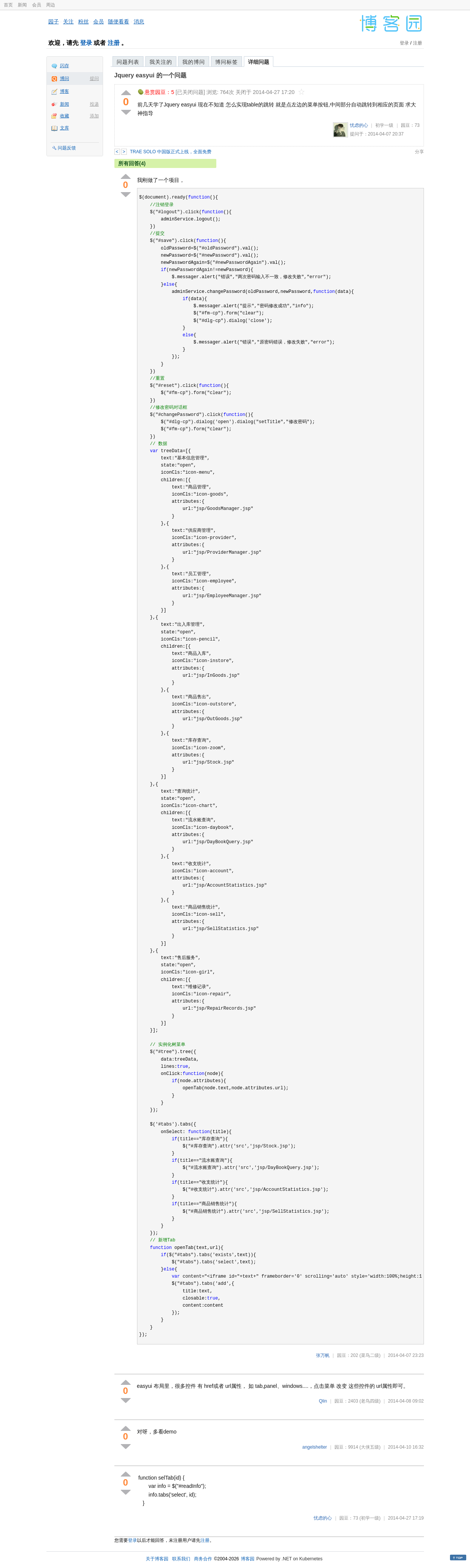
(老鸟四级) (370, 1401)
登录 (86, 43)
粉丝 (83, 21)
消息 (139, 21)
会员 (36, 5)
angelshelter (314, 1447)
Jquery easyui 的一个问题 (150, 75)
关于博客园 (157, 1558)
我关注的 (160, 62)
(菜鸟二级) (370, 1355)
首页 (8, 5)
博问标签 (226, 62)
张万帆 (323, 1355)
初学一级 (384, 125)
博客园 (247, 1558)
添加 (94, 116)
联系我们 (181, 1558)
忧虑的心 (359, 125)
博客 (64, 91)
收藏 (64, 116)
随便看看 (118, 21)
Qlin (323, 1401)
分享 (419, 151)
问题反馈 (67, 148)
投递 (94, 104)
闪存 (64, 65)
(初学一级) (370, 1518)
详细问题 (258, 62)
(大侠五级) (370, 1447)
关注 (68, 21)
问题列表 (128, 62)
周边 (50, 5)
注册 (114, 43)
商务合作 (203, 1558)
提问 (94, 78)
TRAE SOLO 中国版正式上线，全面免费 (170, 151)
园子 (53, 21)
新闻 (22, 5)
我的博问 (193, 62)
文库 (64, 128)
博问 (64, 78)
